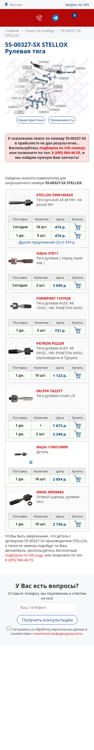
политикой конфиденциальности (58, 633)
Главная (12, 30)
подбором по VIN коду (24, 555)
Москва (16, 4)
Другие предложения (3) (47, 242)
